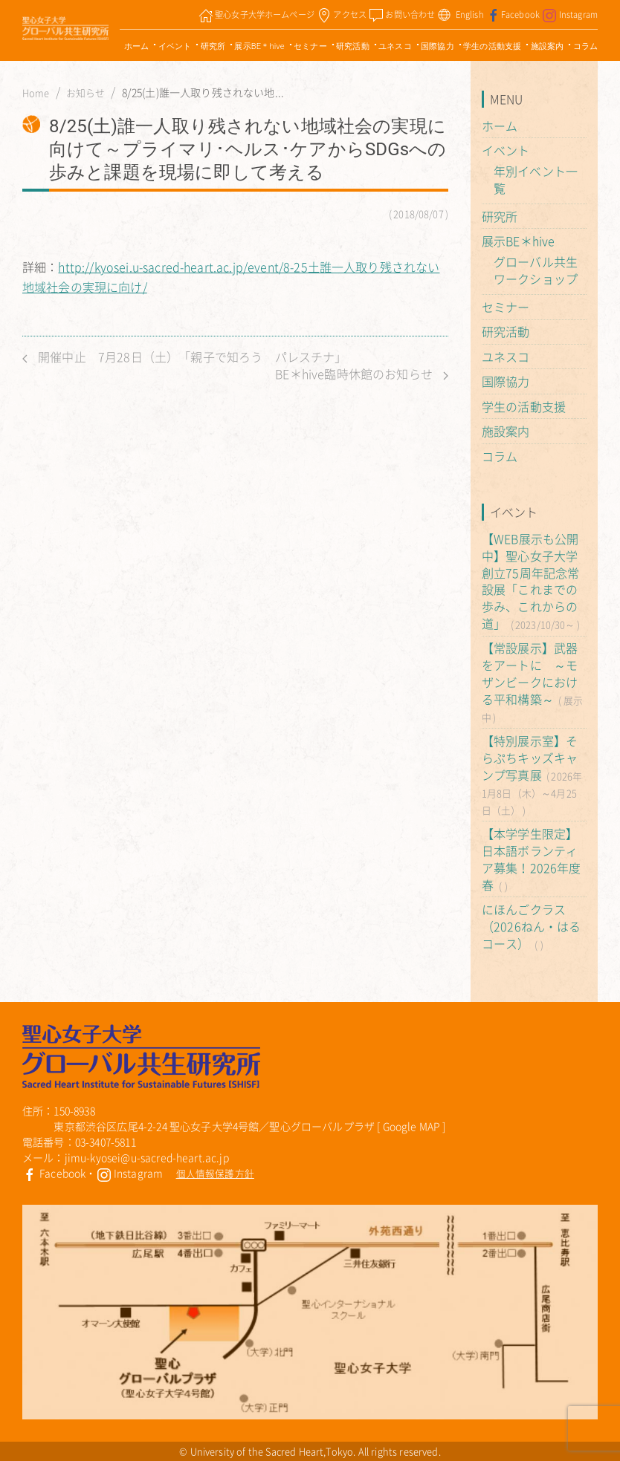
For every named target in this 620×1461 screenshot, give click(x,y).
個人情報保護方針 (215, 1173)
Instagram (130, 1172)
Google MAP (412, 1126)
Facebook (53, 1172)
